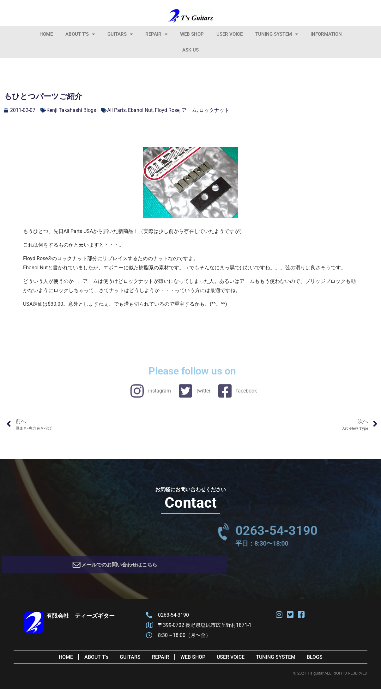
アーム (189, 110)
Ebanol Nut (140, 110)
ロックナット (214, 110)
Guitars (120, 34)
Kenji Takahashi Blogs (71, 110)
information (326, 34)
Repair (156, 34)
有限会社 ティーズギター (80, 618)
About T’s (80, 34)
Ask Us (190, 50)
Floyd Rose (167, 110)
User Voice (229, 34)
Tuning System (276, 34)
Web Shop (192, 34)
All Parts (116, 110)
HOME (46, 34)
